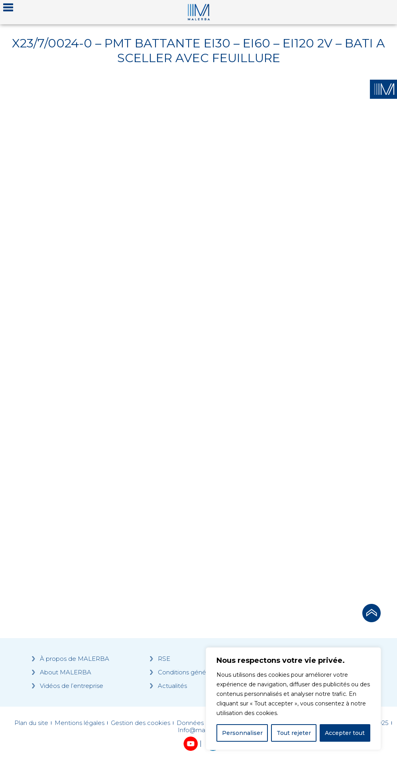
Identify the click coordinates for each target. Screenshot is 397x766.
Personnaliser (242, 733)
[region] (293, 698)
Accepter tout (345, 733)
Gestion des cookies (140, 723)
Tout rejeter (294, 733)
